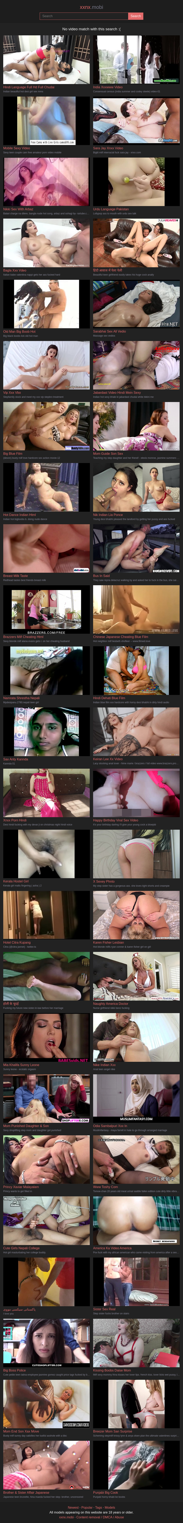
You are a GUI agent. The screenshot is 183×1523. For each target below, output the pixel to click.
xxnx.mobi (66, 1517)
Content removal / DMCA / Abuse (100, 1517)
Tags (98, 1507)
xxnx (91, 7)
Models (110, 1507)
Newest (73, 1507)
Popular (87, 1507)
